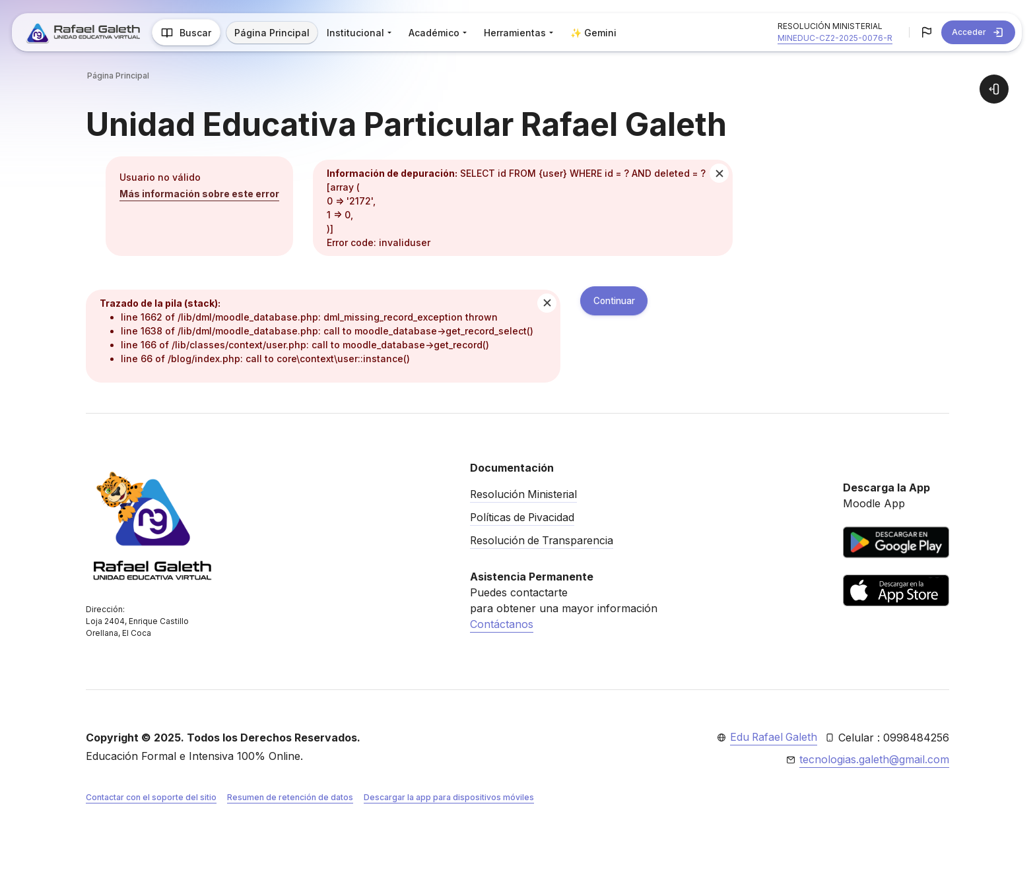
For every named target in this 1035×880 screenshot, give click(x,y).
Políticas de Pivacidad (523, 516)
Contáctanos (501, 622)
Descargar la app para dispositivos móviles (449, 798)
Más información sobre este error (199, 193)
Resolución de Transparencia (543, 539)
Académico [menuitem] (436, 32)
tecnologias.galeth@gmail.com (874, 760)
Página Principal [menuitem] (274, 32)
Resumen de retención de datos (290, 798)
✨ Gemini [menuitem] (596, 32)
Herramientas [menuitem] (517, 32)
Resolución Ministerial (524, 494)
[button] (927, 32)
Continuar (617, 301)
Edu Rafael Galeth (772, 737)
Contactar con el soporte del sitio (151, 798)
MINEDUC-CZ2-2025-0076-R (835, 38)
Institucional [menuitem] (358, 32)
